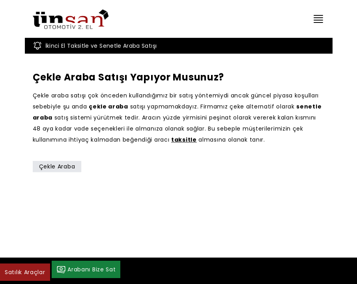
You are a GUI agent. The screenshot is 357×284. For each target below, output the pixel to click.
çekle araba (108, 106)
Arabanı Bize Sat (86, 269)
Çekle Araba (57, 166)
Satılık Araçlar (25, 272)
